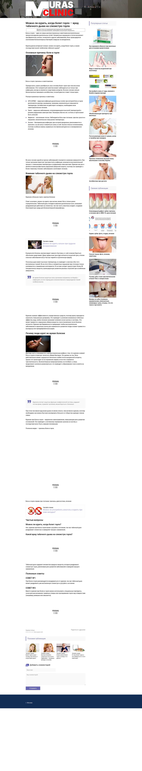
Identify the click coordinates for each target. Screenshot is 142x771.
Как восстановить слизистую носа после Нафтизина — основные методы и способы (47, 657)
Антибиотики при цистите (98, 181)
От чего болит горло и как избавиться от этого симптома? (78, 656)
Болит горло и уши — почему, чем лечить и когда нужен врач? (31, 656)
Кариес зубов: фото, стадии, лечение (101, 233)
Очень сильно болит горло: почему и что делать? (62, 656)
